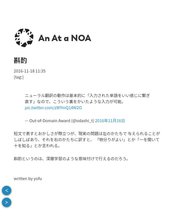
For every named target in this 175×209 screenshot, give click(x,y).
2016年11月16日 (110, 120)
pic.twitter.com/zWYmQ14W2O (53, 107)
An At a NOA (64, 38)
